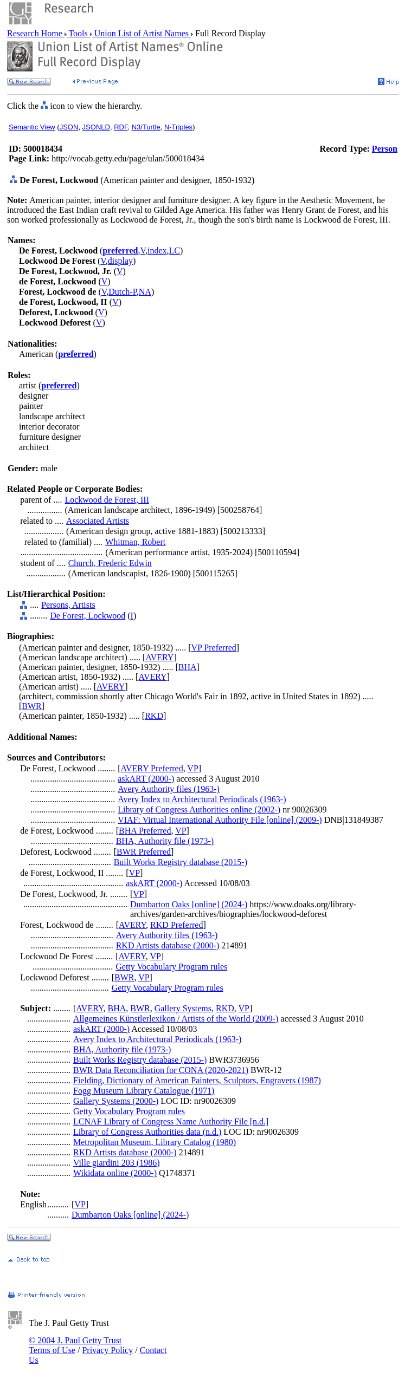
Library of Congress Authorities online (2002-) (199, 809)
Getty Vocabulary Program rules (171, 966)
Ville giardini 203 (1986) (116, 1162)
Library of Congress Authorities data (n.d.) (147, 1131)
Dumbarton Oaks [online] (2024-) (188, 904)
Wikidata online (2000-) (115, 1173)
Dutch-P (122, 291)
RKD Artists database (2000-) (168, 945)
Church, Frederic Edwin (110, 563)
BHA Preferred (145, 830)
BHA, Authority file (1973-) (165, 841)
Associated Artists (97, 520)
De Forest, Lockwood (87, 615)
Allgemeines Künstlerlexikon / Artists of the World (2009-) (175, 1018)
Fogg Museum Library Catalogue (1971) (143, 1090)
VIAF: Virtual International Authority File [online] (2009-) (220, 819)
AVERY (159, 657)
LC (174, 250)
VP (192, 768)
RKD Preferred (176, 924)
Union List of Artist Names (141, 33)
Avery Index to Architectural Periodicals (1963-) (202, 799)
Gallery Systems (183, 1008)
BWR (31, 706)
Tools (78, 33)
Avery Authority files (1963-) (169, 789)
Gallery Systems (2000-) (115, 1101)
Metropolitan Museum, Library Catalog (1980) (154, 1142)
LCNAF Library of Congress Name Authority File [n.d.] (170, 1121)
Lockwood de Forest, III (107, 499)
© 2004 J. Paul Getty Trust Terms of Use (75, 1345)
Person (384, 148)
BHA (187, 667)
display (120, 260)
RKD (154, 715)
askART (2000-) (146, 778)
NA (145, 291)
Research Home (36, 33)
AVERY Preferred (152, 768)
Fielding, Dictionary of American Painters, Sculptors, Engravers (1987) (197, 1080)
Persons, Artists (68, 604)
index (157, 250)
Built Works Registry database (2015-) (180, 862)
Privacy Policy (107, 1350)
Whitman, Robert (135, 542)
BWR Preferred (144, 851)
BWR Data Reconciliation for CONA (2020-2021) (160, 1070)
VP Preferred (213, 647)
